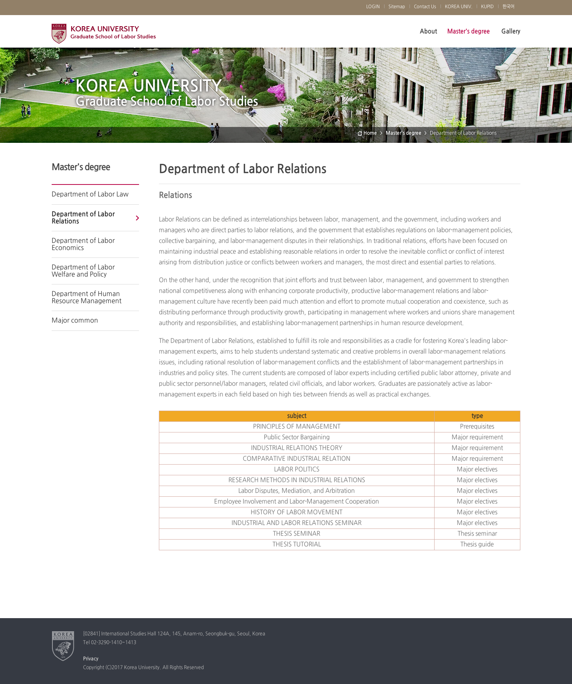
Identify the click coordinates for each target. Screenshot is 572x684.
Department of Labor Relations (83, 218)
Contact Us (425, 6)
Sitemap (396, 6)
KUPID (487, 6)
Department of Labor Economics (83, 244)
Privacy (91, 659)
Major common (75, 320)
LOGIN (373, 6)
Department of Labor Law (90, 194)
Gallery (510, 31)
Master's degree (468, 31)
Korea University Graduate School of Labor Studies (104, 36)
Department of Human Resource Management (87, 297)
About (428, 31)
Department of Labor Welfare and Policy (83, 271)
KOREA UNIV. (458, 6)
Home (370, 133)
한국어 (508, 6)
